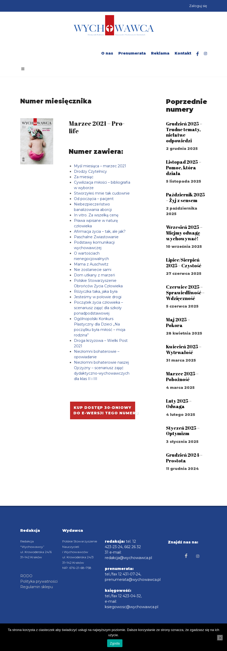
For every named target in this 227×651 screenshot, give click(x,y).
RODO (26, 576)
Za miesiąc (83, 177)
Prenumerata (132, 53)
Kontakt (183, 53)
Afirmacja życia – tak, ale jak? (100, 231)
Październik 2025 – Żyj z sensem (185, 197)
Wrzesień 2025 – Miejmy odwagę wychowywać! (184, 232)
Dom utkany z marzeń (94, 275)
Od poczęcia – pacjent (94, 198)
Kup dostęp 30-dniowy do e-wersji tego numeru (104, 410)
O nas (107, 53)
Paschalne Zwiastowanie (96, 237)
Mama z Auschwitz (91, 264)
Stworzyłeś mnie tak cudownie (102, 193)
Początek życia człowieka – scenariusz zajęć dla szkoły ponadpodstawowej (98, 308)
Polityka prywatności (39, 581)
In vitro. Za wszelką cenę (96, 215)
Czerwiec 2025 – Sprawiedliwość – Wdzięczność (185, 292)
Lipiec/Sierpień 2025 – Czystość (183, 263)
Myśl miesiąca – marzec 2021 (100, 166)
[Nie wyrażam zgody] (220, 638)
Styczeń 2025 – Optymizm (183, 431)
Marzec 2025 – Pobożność (182, 376)
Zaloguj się (198, 6)
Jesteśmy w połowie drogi (97, 297)
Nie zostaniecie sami (92, 269)
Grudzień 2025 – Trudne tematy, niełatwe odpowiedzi (184, 132)
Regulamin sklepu (36, 586)
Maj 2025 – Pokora (178, 322)
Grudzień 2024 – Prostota (184, 458)
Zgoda (115, 643)
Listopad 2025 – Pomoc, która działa (183, 167)
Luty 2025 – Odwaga (178, 404)
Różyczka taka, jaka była (96, 291)
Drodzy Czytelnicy (90, 171)
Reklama (160, 53)
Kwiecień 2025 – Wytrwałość (183, 349)
